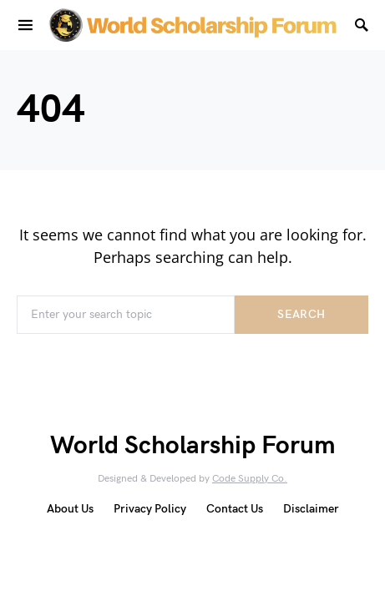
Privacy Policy (150, 509)
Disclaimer (311, 509)
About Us (70, 509)
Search (301, 314)
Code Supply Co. (249, 478)
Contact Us (234, 509)
